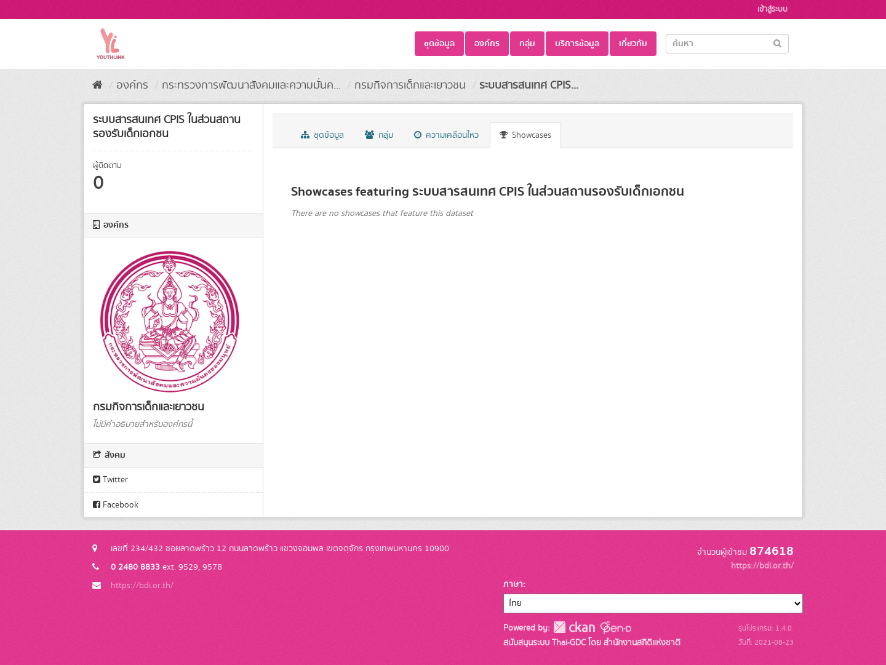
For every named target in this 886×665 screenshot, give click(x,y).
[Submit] (777, 43)
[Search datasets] (727, 44)
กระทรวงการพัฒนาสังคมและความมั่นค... (251, 86)
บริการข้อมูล (577, 43)
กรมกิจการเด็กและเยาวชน (410, 86)
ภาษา (513, 584)
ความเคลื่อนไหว (446, 135)
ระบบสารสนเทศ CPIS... (528, 86)
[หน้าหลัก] (97, 86)
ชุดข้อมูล (439, 43)
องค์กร (487, 43)
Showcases (525, 135)
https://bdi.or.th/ (142, 585)
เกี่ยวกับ (633, 43)
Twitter (110, 480)
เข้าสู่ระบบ (772, 9)
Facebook (115, 505)
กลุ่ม (527, 43)
